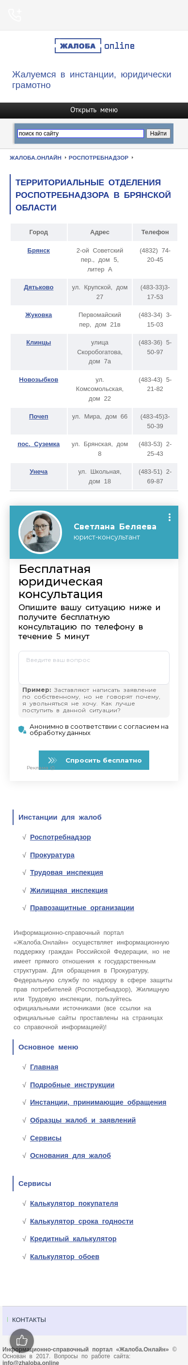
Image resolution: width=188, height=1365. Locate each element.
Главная (44, 1069)
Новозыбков (38, 379)
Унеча (38, 471)
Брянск (39, 250)
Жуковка (38, 314)
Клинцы (38, 342)
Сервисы (46, 1140)
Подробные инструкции (72, 1087)
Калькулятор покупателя (74, 1206)
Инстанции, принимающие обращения (98, 1105)
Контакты (29, 1322)
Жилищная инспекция (69, 893)
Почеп (38, 416)
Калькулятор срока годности (81, 1224)
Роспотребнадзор (60, 839)
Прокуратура (52, 857)
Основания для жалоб (70, 1158)
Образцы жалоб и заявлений (83, 1122)
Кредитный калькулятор (73, 1241)
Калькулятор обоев (64, 1259)
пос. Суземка (38, 444)
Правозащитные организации (82, 910)
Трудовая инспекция (66, 875)
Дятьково (38, 287)
